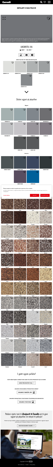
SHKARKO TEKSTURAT (26, 402)
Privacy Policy (32, 464)
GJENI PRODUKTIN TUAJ (26, 383)
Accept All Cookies (45, 195)
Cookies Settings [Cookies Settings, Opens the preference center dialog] (6, 195)
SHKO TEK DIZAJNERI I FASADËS (27, 425)
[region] (26, 192)
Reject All (34, 195)
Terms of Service (21, 464)
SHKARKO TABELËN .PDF (26, 392)
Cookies (27, 464)
